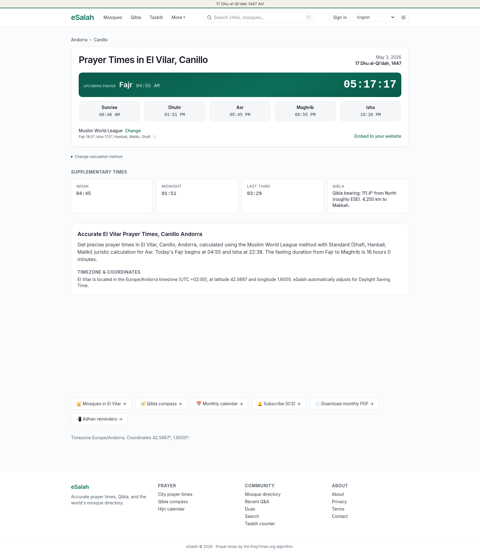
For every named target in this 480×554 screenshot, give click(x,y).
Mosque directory (263, 494)
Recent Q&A (257, 501)
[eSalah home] (82, 17)
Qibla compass (173, 501)
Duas (250, 508)
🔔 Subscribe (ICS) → (279, 403)
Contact (340, 516)
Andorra (79, 39)
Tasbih (156, 17)
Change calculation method (98, 156)
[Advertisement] (240, 348)
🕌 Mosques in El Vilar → (101, 403)
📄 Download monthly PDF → (344, 403)
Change (133, 130)
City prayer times (175, 494)
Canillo (101, 39)
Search (252, 516)
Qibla (136, 17)
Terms (338, 508)
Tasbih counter (260, 523)
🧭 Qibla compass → (161, 403)
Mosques (112, 17)
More (178, 17)
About (338, 494)
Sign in (340, 17)
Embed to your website (377, 136)
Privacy (339, 501)
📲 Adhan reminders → (99, 418)
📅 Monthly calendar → (219, 403)
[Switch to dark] (403, 17)
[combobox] (259, 17)
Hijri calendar (171, 508)
